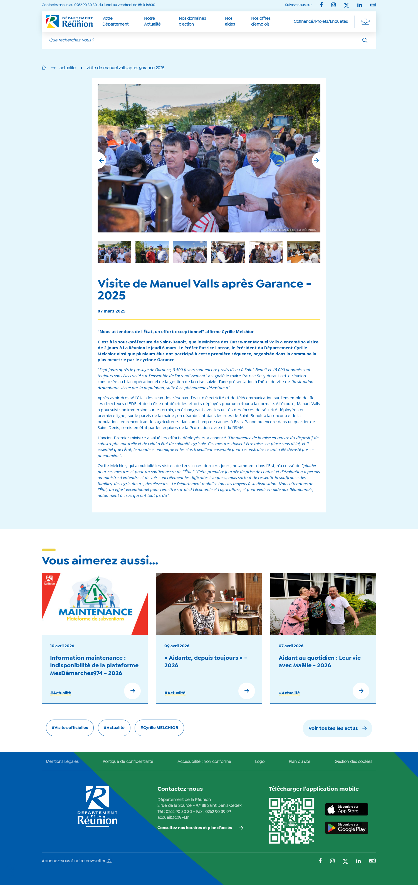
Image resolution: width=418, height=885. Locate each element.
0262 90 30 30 (179, 812)
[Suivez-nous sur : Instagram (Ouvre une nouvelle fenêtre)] (333, 5)
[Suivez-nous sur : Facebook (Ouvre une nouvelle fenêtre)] (321, 5)
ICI (109, 861)
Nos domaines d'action (192, 21)
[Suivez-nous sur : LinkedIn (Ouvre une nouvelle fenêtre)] (359, 5)
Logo (259, 761)
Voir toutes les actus (333, 729)
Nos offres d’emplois (260, 21)
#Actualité (60, 693)
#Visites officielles (70, 728)
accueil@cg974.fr (173, 817)
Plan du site (299, 761)
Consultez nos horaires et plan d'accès (194, 828)
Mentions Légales (62, 761)
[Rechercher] (365, 40)
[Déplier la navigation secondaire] (365, 21)
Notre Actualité (152, 21)
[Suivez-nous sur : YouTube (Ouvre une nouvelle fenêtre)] (373, 5)
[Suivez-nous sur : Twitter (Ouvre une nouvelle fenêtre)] (346, 5)
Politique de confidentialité (128, 761)
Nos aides (230, 21)
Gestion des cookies (353, 761)
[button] (316, 160)
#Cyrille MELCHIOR (159, 728)
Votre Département (115, 21)
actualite (68, 68)
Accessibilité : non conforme (204, 761)
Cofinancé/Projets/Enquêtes (321, 21)
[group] (266, 252)
